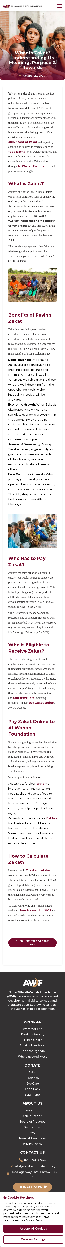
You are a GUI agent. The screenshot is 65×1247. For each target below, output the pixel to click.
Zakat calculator (38, 870)
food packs (16, 151)
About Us (32, 1110)
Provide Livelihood (32, 1045)
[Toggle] (59, 6)
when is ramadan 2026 (34, 910)
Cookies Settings (33, 1239)
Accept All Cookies (33, 1228)
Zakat (32, 1072)
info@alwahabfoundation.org (35, 1166)
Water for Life (32, 1029)
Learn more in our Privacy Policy (23, 1220)
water (41, 783)
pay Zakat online (41, 702)
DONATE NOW (33, 1187)
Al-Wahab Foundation (34, 166)
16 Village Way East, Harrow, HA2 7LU (34, 1174)
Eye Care (32, 1083)
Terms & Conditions (32, 1138)
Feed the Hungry (32, 1034)
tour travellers (23, 698)
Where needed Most (32, 1056)
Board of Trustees (32, 1121)
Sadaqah (32, 1078)
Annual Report (32, 1116)
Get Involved (32, 1127)
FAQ (32, 1132)
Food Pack (32, 1089)
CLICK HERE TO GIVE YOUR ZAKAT (33, 942)
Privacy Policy (32, 1143)
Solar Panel (32, 1094)
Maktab (51, 818)
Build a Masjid (32, 1040)
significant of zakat (22, 142)
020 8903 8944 (35, 1160)
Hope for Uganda (32, 1051)
